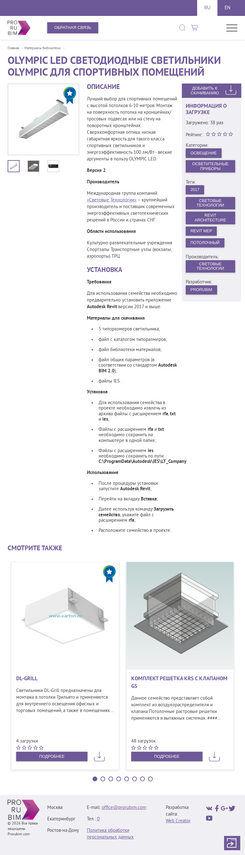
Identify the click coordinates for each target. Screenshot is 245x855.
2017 (195, 190)
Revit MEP (201, 232)
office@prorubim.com (124, 808)
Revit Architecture (210, 219)
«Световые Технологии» (112, 200)
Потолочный (205, 244)
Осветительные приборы (210, 166)
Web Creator (178, 821)
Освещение (203, 153)
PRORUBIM (201, 292)
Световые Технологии (210, 204)
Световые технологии (210, 268)
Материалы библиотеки (42, 48)
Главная (13, 48)
